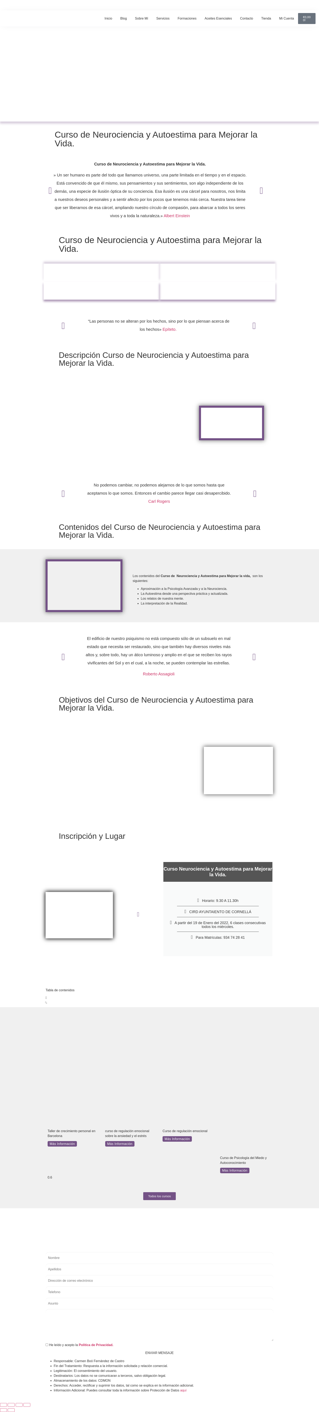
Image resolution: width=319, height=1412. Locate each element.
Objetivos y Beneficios (217, 272)
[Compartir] (19, 1405)
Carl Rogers (159, 501)
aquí (183, 1390)
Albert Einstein (177, 216)
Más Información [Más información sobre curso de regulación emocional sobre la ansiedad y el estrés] (119, 1144)
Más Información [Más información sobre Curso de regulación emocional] (177, 1139)
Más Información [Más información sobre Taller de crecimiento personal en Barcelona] (62, 1144)
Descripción (101, 272)
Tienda (266, 18)
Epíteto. (170, 329)
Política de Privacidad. (96, 1345)
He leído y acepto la (79, 1345)
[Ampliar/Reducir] (3, 1405)
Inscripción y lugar (217, 290)
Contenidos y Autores (101, 290)
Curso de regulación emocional (185, 1131)
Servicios (162, 18)
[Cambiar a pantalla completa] (11, 1405)
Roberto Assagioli (159, 674)
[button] (247, 5)
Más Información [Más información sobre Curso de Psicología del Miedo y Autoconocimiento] (234, 1170)
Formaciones (187, 18)
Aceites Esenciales (218, 18)
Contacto (246, 18)
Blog (123, 18)
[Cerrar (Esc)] (26, 1405)
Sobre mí (141, 18)
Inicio (108, 18)
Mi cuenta (286, 18)
